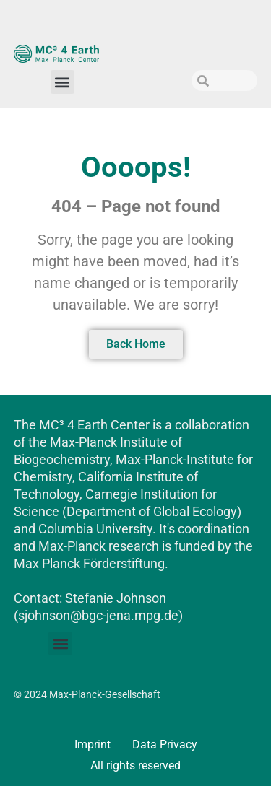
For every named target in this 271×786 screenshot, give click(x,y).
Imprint (92, 744)
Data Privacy (164, 744)
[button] (62, 82)
